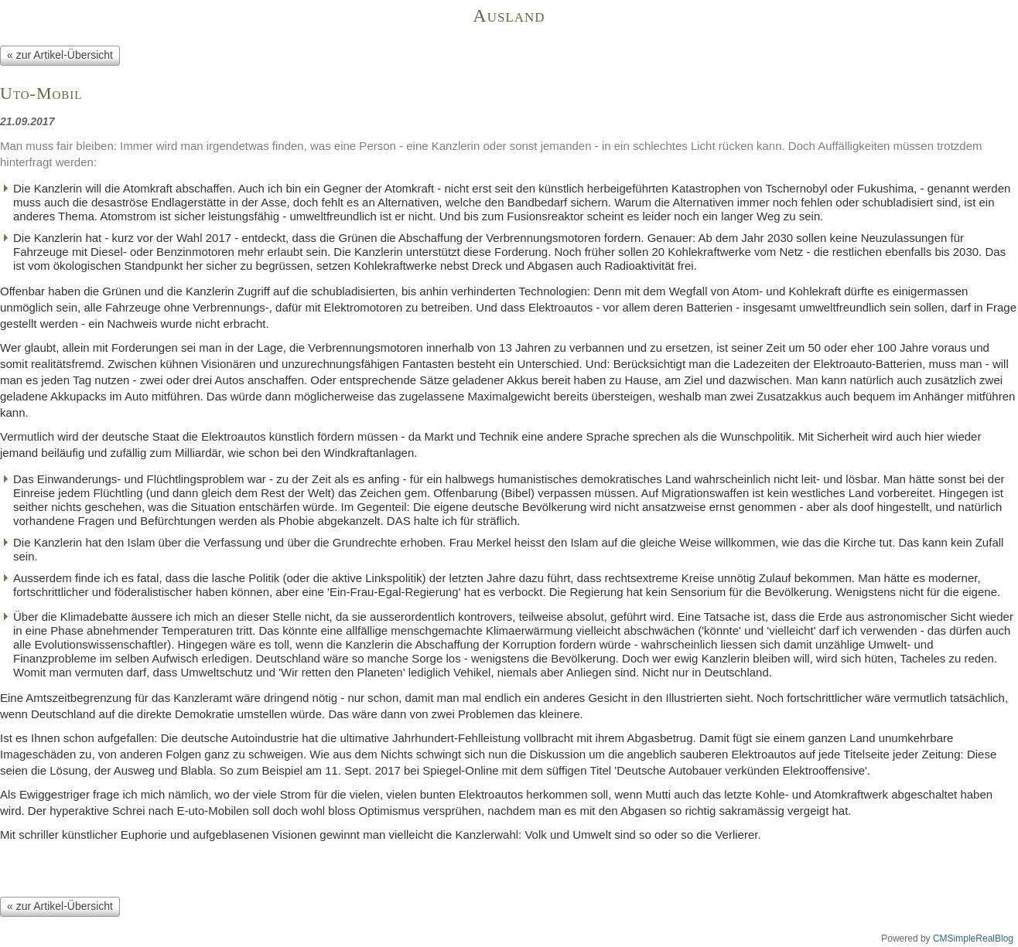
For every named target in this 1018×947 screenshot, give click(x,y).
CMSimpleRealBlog (973, 938)
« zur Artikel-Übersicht (60, 55)
